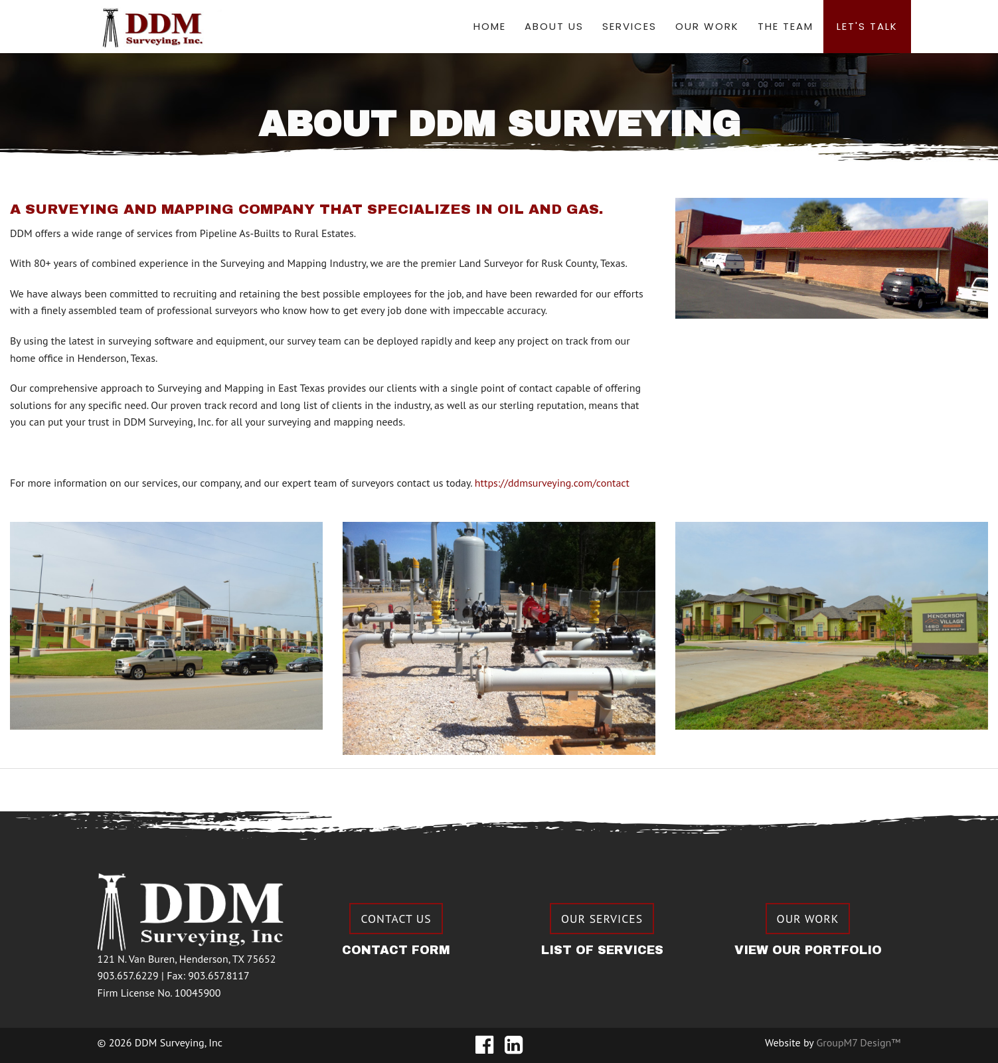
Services (629, 26)
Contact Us (396, 918)
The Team (785, 26)
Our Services (602, 918)
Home (489, 26)
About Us (554, 26)
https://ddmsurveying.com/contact (552, 482)
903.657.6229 (128, 975)
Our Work (707, 26)
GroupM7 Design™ (859, 1042)
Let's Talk (867, 26)
